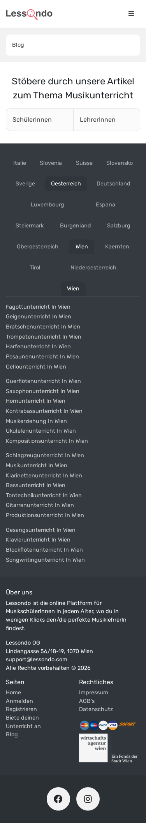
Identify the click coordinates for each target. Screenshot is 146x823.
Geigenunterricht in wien (38, 316)
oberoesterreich (37, 246)
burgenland (75, 225)
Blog (18, 45)
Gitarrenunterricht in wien (40, 505)
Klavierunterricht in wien (38, 539)
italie (19, 163)
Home (13, 692)
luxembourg (47, 204)
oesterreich (66, 183)
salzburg (118, 225)
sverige (25, 183)
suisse (84, 163)
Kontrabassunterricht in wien (44, 411)
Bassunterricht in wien (35, 485)
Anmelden (19, 701)
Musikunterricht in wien (36, 465)
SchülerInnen (32, 119)
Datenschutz (96, 709)
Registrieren (21, 709)
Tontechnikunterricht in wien (44, 495)
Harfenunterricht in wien (38, 346)
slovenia (51, 163)
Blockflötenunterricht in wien (44, 550)
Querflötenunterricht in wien (43, 381)
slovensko (119, 163)
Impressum (93, 692)
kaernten (117, 246)
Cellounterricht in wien (36, 366)
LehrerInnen (98, 119)
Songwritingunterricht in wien (45, 560)
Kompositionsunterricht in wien (47, 441)
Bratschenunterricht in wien (43, 326)
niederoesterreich (93, 267)
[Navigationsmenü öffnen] (131, 14)
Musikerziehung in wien (36, 421)
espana (105, 204)
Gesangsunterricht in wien (41, 530)
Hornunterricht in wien (35, 401)
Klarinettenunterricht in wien (44, 475)
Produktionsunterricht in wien (45, 515)
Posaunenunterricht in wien (42, 356)
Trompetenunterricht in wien (43, 337)
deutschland (113, 183)
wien (82, 246)
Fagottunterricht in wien (38, 307)
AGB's (87, 701)
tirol (35, 267)
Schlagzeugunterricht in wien (45, 455)
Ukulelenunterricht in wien (41, 431)
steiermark (30, 225)
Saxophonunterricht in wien (42, 391)
